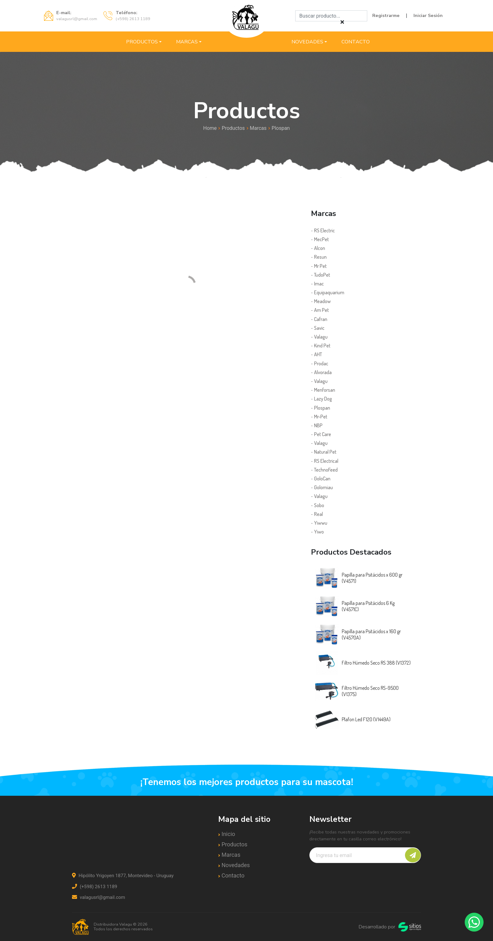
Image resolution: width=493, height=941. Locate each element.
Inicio (228, 834)
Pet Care (322, 434)
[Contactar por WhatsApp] (474, 922)
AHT (318, 354)
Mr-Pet (320, 416)
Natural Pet (325, 452)
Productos (142, 41)
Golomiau (323, 487)
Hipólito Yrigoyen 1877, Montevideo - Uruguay (123, 875)
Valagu (321, 337)
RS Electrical (326, 461)
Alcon (319, 248)
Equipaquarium (329, 292)
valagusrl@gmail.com (98, 897)
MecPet (321, 239)
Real (318, 514)
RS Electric (324, 230)
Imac (319, 283)
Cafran (320, 319)
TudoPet (322, 275)
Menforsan (324, 390)
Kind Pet (322, 345)
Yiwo (319, 532)
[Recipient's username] (365, 855)
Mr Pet (320, 266)
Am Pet (321, 310)
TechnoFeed (326, 470)
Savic (319, 328)
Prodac (321, 363)
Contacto (355, 41)
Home (210, 128)
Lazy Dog (323, 399)
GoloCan (322, 478)
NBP (318, 425)
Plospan (281, 128)
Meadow (322, 301)
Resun (320, 257)
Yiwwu (320, 523)
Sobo (319, 505)
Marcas (187, 41)
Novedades (307, 41)
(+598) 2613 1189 (94, 886)
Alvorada (323, 372)
